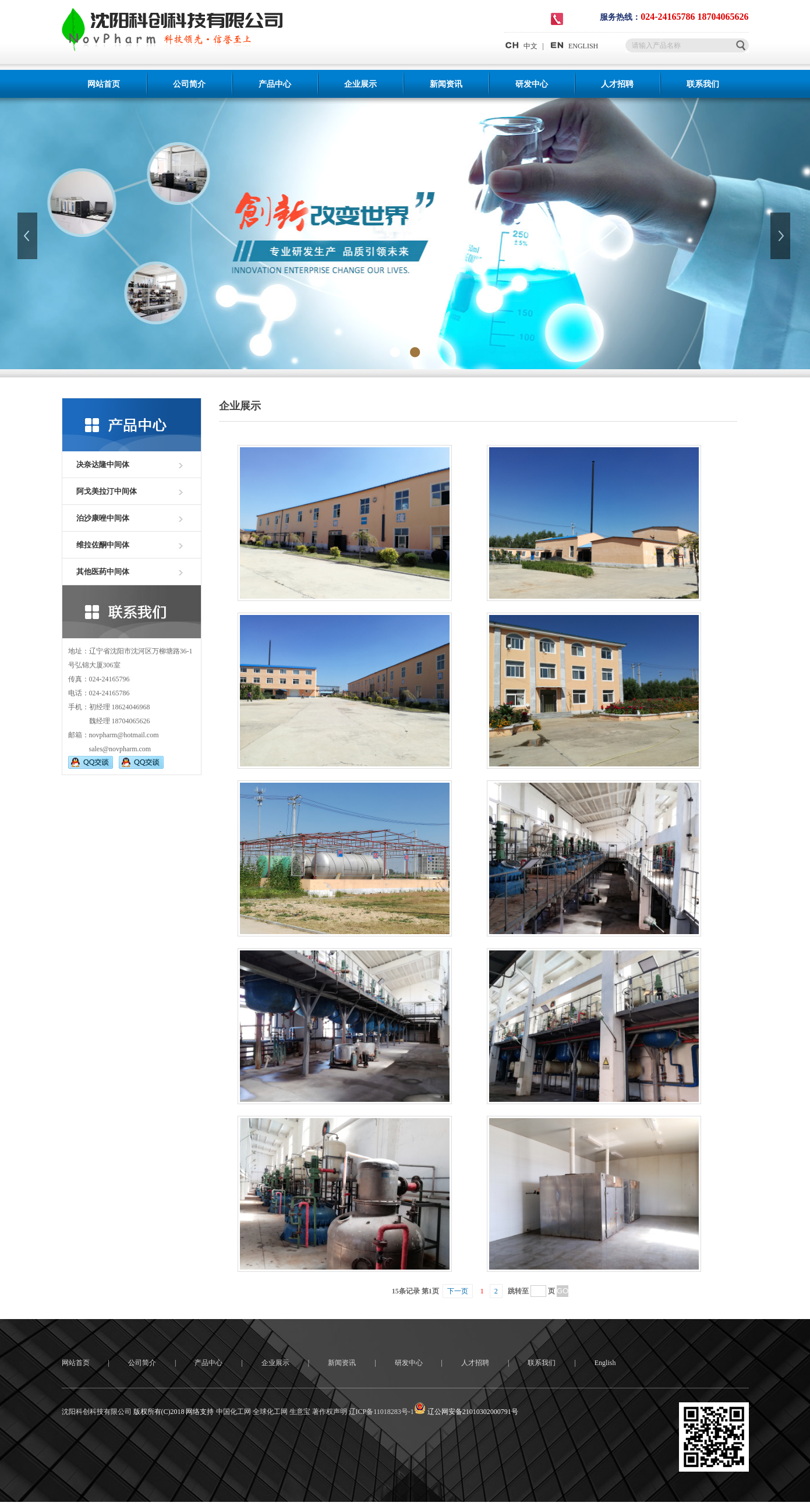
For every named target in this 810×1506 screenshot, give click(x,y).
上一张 (28, 236)
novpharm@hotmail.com (124, 735)
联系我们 (703, 84)
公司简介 (189, 84)
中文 (520, 46)
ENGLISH (573, 46)
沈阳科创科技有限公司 (97, 1412)
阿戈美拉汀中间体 (106, 491)
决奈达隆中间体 (102, 464)
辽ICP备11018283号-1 (381, 1412)
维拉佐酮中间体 (102, 544)
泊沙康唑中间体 (102, 518)
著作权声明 (329, 1412)
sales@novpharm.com (120, 749)
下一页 (457, 1291)
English (605, 1363)
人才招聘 (617, 84)
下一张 (781, 236)
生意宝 (299, 1412)
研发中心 (531, 84)
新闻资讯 (446, 84)
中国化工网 (233, 1412)
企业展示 (360, 84)
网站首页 (103, 84)
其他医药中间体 (102, 571)
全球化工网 (270, 1412)
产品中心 (275, 84)
